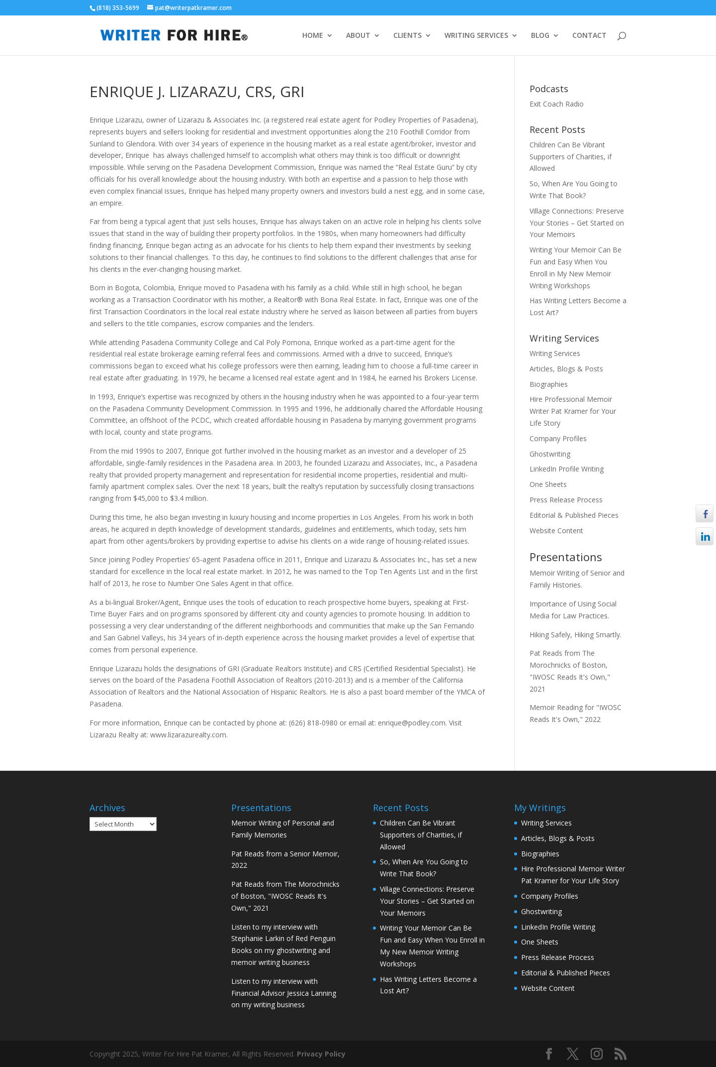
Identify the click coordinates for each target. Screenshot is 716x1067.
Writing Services (555, 353)
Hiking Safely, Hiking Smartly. (576, 634)
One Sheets (548, 484)
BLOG (540, 36)
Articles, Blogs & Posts (566, 368)
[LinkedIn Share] (705, 537)
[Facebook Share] (705, 513)
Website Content (556, 530)
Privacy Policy (321, 1054)
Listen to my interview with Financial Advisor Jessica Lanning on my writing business (283, 993)
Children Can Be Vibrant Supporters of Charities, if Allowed (571, 156)
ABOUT (358, 36)
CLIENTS (407, 36)
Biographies (549, 384)
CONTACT (589, 36)
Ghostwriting (550, 454)
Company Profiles (558, 438)
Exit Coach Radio (557, 104)
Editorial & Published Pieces (574, 515)
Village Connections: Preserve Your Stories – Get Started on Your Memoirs (577, 222)
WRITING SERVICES (476, 36)
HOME (312, 36)
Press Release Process (566, 499)
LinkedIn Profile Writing (567, 469)
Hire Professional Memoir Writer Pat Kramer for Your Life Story (573, 411)
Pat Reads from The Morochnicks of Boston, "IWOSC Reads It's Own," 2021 (285, 896)
